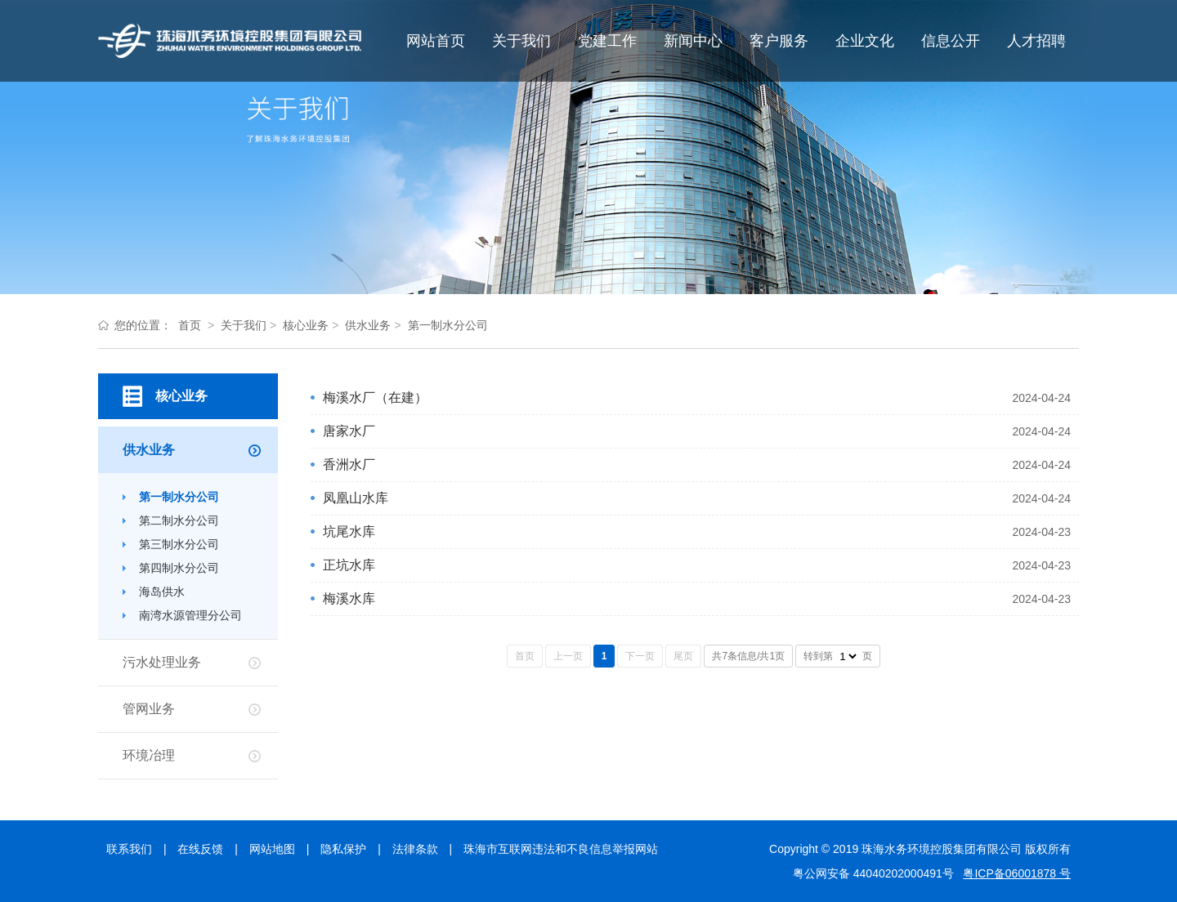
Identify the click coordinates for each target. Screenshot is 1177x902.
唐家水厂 (349, 431)
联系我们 (129, 848)
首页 (189, 325)
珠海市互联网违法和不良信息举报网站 (560, 848)
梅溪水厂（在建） (375, 397)
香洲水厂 (349, 464)
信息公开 (950, 41)
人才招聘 (1036, 41)
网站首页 (435, 41)
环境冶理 (149, 755)
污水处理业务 (162, 662)
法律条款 (415, 848)
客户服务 (779, 41)
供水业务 (368, 325)
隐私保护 (343, 848)
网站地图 (272, 848)
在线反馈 (200, 848)
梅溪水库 (349, 598)
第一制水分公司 (448, 325)
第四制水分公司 (179, 567)
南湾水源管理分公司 (190, 615)
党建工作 (607, 41)
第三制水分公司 (179, 544)
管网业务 (149, 709)
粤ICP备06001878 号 (1017, 873)
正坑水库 (349, 565)
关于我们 (521, 41)
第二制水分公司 (179, 520)
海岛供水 (162, 591)
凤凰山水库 (355, 498)
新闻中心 (693, 41)
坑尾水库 (349, 531)
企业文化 (864, 41)
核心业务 (306, 325)
